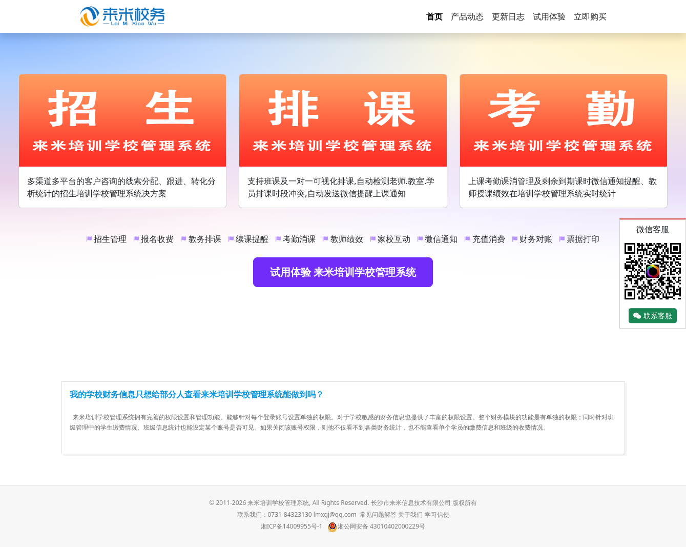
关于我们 (410, 514)
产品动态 (467, 16)
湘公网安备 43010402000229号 (376, 526)
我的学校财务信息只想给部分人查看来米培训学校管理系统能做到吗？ (197, 394)
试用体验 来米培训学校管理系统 (343, 272)
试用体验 (549, 16)
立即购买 (590, 16)
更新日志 (508, 16)
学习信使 (437, 514)
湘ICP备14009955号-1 (292, 526)
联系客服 (652, 315)
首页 (434, 16)
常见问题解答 (378, 514)
